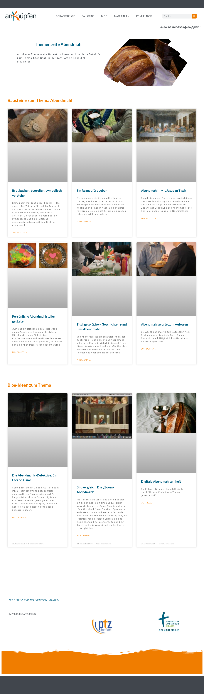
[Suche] (194, 16)
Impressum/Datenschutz (22, 614)
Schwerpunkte (65, 16)
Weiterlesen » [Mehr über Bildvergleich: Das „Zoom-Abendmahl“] (83, 536)
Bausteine (88, 16)
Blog (104, 16)
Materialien (121, 16)
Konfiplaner (144, 16)
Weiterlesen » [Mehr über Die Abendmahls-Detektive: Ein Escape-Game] (18, 517)
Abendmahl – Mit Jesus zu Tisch (163, 190)
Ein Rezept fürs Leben (92, 190)
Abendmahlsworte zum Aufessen (164, 324)
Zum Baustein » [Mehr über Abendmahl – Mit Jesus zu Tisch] (148, 218)
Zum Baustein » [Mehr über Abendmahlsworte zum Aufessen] (148, 349)
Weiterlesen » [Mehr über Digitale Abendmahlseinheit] (147, 503)
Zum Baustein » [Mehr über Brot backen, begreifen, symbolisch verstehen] (19, 232)
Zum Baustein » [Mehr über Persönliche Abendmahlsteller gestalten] (19, 352)
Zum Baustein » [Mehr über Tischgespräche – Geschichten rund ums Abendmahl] (84, 360)
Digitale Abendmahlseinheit (161, 481)
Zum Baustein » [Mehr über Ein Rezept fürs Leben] (84, 221)
